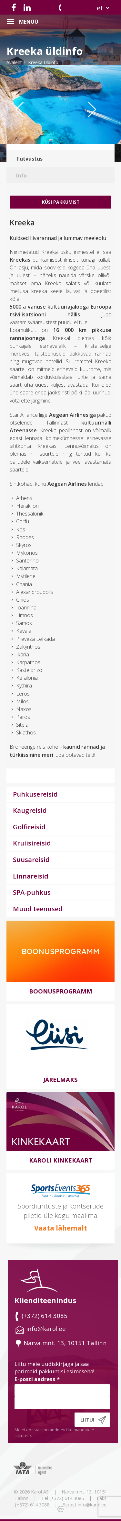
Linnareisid (30, 876)
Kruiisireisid (32, 843)
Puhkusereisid (35, 794)
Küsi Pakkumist (60, 202)
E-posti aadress (37, 1379)
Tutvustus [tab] (29, 158)
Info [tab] (21, 175)
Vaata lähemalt (60, 1227)
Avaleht (14, 62)
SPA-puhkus (32, 892)
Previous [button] (24, 122)
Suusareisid (31, 859)
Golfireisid (29, 827)
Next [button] (100, 122)
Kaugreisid (30, 810)
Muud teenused (38, 908)
